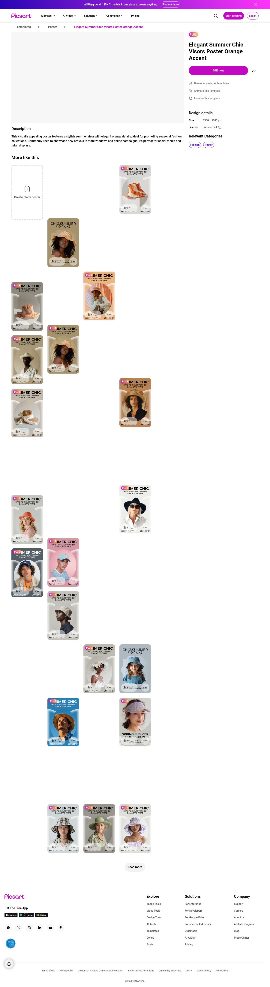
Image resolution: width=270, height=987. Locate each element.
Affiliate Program (244, 924)
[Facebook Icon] (8, 927)
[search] (215, 15)
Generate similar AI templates (211, 83)
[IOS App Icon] (11, 916)
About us (239, 917)
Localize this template (207, 98)
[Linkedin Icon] (40, 927)
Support (238, 903)
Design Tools (154, 917)
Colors (150, 937)
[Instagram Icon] (29, 927)
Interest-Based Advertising (141, 970)
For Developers (193, 910)
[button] (48, 16)
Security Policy (203, 970)
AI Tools (151, 924)
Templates (153, 930)
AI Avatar (190, 937)
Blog (236, 930)
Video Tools (153, 910)
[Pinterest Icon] (60, 927)
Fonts (150, 944)
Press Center (241, 937)
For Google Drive (194, 917)
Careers (238, 910)
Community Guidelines (170, 970)
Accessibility (222, 970)
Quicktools (191, 930)
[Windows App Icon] (41, 916)
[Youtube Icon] (50, 927)
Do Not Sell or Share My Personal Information (100, 970)
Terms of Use (48, 970)
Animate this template (207, 90)
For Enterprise (193, 903)
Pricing (189, 944)
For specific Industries (198, 924)
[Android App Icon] (26, 916)
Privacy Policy (67, 970)
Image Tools (154, 903)
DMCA (189, 970)
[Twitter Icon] (18, 927)
